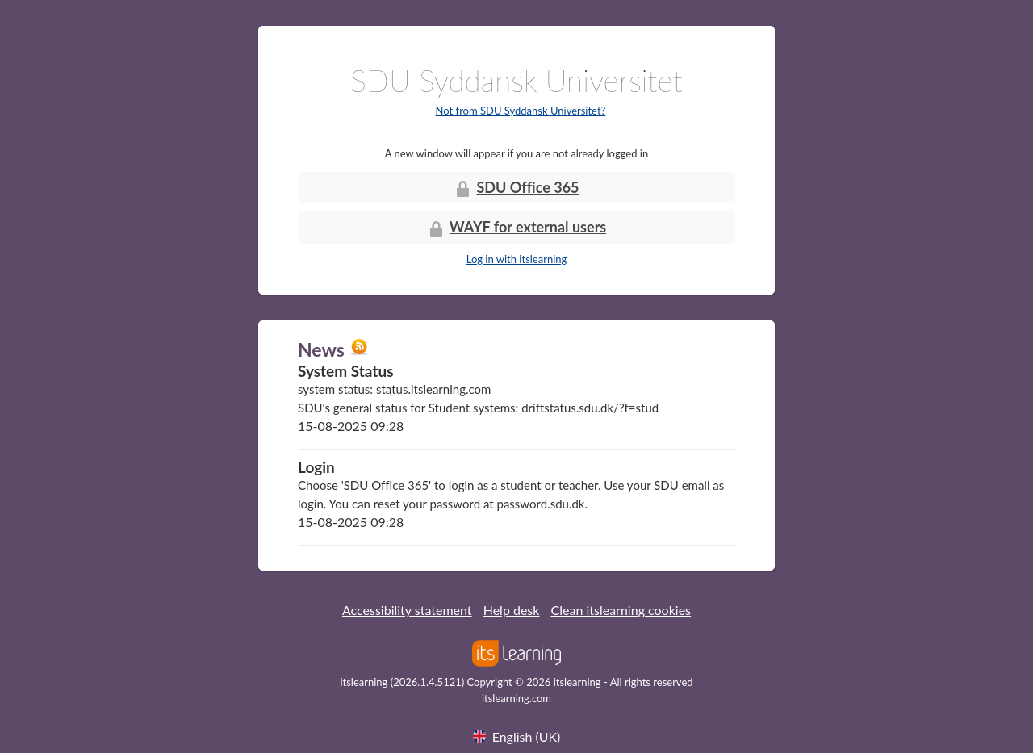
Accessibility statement (407, 609)
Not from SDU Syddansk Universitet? (521, 110)
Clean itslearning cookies (621, 609)
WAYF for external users (517, 228)
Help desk (511, 609)
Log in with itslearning (516, 259)
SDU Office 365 (516, 188)
